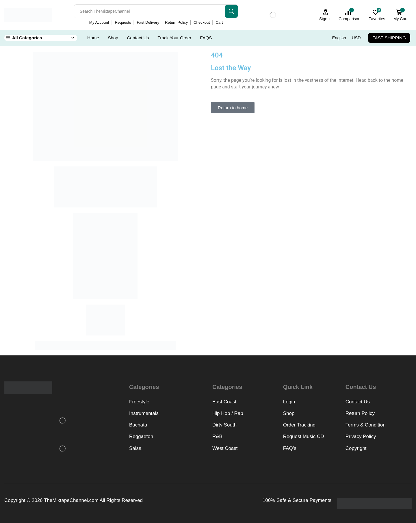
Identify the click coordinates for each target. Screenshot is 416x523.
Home (93, 37)
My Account (99, 22)
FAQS (206, 37)
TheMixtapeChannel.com (71, 500)
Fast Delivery (148, 22)
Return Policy (176, 22)
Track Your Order (174, 37)
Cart (219, 22)
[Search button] (231, 11)
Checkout (202, 22)
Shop (113, 37)
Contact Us (138, 37)
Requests (123, 22)
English (339, 38)
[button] (233, 107)
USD (356, 38)
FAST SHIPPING (389, 37)
